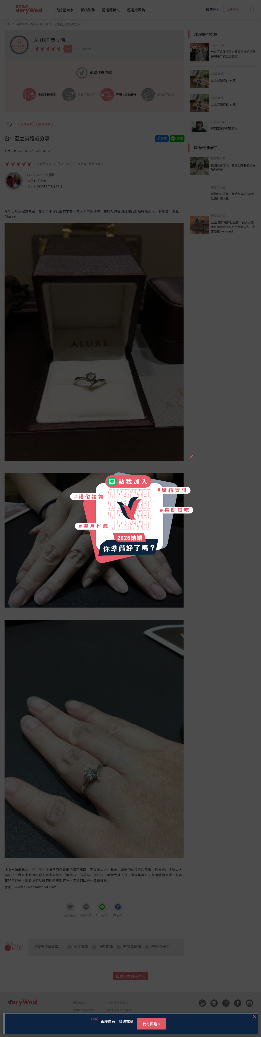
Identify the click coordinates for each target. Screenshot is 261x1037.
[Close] (191, 455)
